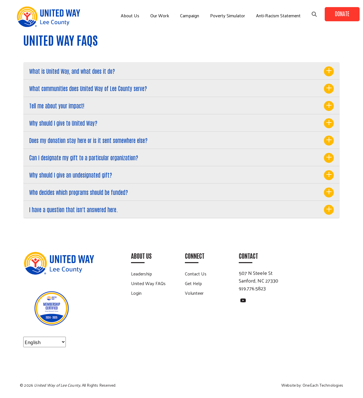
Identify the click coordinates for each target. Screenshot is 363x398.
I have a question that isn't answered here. (73, 209)
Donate (342, 13)
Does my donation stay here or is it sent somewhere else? (88, 140)
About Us (130, 15)
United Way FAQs (148, 283)
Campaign (189, 15)
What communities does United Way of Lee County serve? (88, 88)
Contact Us (195, 273)
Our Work (159, 15)
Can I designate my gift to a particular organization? (83, 157)
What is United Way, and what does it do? (72, 71)
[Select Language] (44, 342)
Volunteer (194, 293)
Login (136, 293)
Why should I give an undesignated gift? (70, 174)
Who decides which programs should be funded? (78, 192)
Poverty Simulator (227, 15)
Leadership (141, 273)
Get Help (193, 283)
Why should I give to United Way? (63, 123)
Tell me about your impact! (57, 105)
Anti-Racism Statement (278, 15)
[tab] (181, 71)
